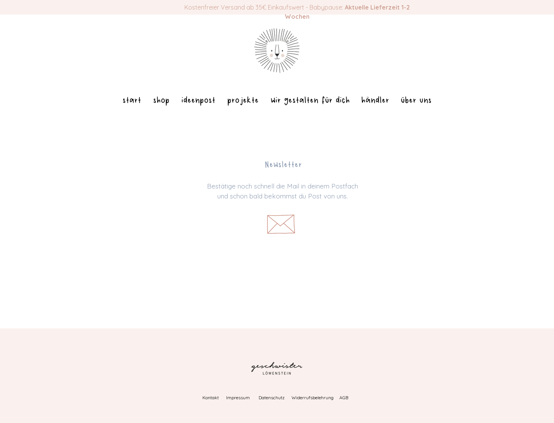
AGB (343, 397)
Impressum (238, 397)
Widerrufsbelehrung (313, 397)
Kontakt (210, 397)
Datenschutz (272, 397)
